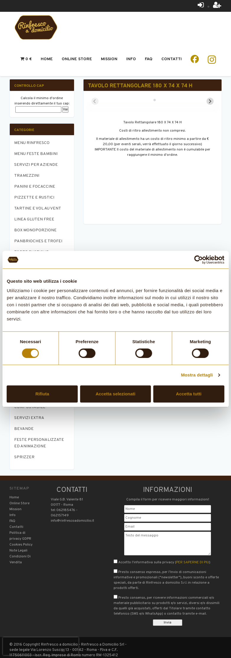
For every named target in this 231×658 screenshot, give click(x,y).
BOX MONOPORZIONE (35, 230)
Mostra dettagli (197, 374)
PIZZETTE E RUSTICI (34, 197)
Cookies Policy (20, 544)
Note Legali (18, 550)
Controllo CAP (29, 86)
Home (47, 59)
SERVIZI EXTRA (29, 417)
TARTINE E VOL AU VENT (37, 208)
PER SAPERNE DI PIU (192, 562)
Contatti (171, 59)
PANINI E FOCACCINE (34, 186)
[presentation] (40, 646)
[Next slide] (210, 101)
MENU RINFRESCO (32, 142)
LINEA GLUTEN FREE (34, 219)
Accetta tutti (188, 393)
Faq (149, 59)
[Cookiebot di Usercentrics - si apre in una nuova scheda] (198, 259)
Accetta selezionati (115, 393)
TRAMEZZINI (26, 175)
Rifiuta (42, 393)
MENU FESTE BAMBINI (36, 153)
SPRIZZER (24, 457)
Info (131, 59)
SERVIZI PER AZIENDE (36, 164)
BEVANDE (24, 428)
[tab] (150, 100)
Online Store (77, 59)
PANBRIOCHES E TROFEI (38, 241)
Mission (109, 59)
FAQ (12, 521)
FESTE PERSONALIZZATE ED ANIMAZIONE (39, 443)
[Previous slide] (95, 101)
